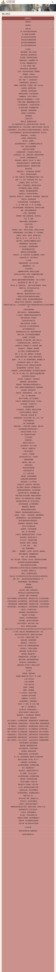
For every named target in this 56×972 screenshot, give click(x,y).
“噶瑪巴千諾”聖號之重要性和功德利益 (29, 296)
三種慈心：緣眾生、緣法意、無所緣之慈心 (28, 235)
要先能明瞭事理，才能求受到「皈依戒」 (28, 368)
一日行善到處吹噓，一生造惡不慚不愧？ (28, 105)
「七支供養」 (29, 260)
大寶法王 (46, 917)
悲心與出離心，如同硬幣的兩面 (28, 246)
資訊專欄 (46, 920)
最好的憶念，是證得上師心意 (28, 537)
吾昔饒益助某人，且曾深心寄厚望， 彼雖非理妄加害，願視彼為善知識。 (28, 734)
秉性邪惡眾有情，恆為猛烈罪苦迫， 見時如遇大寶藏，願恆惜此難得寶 (28, 723)
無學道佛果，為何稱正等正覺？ (28, 651)
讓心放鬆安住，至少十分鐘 (28, 445)
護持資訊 (51, 915)
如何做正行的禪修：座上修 (28, 431)
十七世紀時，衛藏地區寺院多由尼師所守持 (28, 315)
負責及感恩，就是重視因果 (28, 110)
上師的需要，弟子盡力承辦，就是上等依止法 (28, 340)
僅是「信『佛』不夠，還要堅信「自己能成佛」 (28, 354)
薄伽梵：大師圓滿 (28, 687)
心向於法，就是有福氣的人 (28, 812)
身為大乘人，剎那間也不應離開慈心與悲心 (28, 241)
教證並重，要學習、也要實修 (28, 543)
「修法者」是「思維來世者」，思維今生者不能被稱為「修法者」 (29, 285)
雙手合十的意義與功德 (28, 526)
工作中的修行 (29, 437)
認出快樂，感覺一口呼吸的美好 (28, 590)
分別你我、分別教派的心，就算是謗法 (28, 379)
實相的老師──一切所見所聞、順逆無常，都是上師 (28, 426)
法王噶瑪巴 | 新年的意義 (29, 695)
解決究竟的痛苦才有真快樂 (28, 565)
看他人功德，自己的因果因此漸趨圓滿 (28, 334)
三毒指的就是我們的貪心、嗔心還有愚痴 (28, 490)
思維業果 (28, 584)
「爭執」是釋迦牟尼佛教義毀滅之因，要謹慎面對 (28, 387)
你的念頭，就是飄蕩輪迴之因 (28, 157)
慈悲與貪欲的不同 (28, 470)
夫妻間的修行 (29, 440)
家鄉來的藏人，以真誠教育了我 (28, 60)
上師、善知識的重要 (28, 423)
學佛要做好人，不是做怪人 (28, 135)
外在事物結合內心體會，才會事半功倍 (28, 343)
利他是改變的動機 (28, 406)
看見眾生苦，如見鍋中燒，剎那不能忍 (28, 484)
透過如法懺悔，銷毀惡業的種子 (28, 221)
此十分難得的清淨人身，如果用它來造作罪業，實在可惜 (28, 124)
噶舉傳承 (51, 920)
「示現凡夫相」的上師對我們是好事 (28, 326)
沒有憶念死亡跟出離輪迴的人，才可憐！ (28, 99)
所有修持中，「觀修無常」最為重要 (28, 348)
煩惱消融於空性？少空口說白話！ (28, 809)
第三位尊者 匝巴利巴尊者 (28, 37)
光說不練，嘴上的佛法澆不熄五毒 (28, 823)
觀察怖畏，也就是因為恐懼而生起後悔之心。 (28, 512)
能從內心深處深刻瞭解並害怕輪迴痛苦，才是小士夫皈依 (28, 280)
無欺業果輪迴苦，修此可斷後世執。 (28, 581)
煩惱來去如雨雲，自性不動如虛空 (28, 93)
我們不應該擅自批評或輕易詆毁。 (28, 520)
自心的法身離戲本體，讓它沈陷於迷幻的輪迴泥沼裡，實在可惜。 (29, 132)
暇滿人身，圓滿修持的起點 (28, 121)
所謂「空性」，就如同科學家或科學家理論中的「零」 (28, 579)
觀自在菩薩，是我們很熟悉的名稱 (28, 659)
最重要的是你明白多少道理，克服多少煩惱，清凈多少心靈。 (28, 806)
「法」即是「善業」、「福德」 (28, 545)
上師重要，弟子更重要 (28, 337)
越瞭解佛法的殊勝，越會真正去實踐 (28, 271)
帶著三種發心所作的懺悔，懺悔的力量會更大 (28, 495)
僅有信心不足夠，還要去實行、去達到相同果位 (28, 302)
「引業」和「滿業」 (28, 218)
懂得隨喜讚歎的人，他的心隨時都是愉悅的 (28, 518)
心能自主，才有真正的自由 (28, 609)
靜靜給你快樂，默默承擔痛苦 (28, 68)
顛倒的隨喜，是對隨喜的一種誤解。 (28, 523)
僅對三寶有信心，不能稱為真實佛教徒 (28, 312)
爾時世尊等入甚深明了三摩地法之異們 (28, 665)
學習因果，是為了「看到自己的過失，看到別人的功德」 (28, 230)
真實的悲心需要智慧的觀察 (28, 252)
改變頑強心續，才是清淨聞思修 (28, 790)
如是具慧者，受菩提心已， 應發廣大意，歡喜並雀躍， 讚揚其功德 (28, 196)
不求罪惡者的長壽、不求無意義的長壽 (28, 202)
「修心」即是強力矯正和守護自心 (28, 77)
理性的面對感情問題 (28, 468)
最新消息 (51, 912)
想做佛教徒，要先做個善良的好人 (28, 612)
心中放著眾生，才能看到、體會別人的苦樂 (28, 409)
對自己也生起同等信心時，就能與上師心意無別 (28, 634)
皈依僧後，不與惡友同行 (28, 390)
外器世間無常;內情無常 (28, 376)
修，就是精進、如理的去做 (28, 718)
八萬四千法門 (29, 118)
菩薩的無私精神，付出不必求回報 (28, 263)
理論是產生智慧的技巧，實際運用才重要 (28, 163)
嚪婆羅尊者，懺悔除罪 (28, 506)
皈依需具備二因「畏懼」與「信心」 (28, 282)
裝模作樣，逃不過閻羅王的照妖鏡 (28, 820)
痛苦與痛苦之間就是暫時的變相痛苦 (28, 562)
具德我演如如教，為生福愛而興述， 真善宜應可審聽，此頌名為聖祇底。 (28, 601)
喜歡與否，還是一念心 (28, 462)
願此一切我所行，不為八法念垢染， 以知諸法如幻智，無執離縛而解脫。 (28, 740)
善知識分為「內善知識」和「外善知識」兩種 (28, 345)
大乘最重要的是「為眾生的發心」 (28, 243)
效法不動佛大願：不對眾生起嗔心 (28, 748)
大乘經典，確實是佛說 (28, 673)
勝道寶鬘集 (28, 116)
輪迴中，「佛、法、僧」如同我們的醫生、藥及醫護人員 (28, 359)
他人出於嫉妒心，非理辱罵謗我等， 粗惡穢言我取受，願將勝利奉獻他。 (28, 720)
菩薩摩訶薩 (28, 668)
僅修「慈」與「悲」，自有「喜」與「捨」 (28, 238)
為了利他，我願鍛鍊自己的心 (28, 63)
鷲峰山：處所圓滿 (28, 690)
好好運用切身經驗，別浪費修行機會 (28, 765)
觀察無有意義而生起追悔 (28, 509)
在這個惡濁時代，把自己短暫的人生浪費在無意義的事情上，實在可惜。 (29, 130)
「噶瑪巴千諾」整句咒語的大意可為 (28, 288)
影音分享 (40, 923)
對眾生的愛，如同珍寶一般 (28, 415)
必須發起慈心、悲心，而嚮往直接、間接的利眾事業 (28, 155)
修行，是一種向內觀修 (28, 395)
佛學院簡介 (40, 913)
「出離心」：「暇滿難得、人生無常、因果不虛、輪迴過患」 (28, 551)
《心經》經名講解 (28, 681)
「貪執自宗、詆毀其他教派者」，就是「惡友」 (28, 393)
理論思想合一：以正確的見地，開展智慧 (28, 171)
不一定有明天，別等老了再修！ (28, 693)
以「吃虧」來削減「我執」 (28, 66)
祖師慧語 (28, 25)
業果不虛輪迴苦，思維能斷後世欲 (28, 554)
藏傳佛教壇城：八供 (28, 266)
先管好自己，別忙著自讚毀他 (28, 801)
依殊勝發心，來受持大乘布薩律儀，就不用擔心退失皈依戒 (29, 370)
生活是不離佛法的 (28, 420)
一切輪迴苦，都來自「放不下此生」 (28, 182)
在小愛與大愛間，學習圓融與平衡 (28, 107)
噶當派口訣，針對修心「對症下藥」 (28, 784)
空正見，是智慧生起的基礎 (28, 174)
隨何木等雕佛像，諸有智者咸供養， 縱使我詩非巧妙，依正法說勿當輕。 (28, 598)
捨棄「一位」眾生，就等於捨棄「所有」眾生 (28, 180)
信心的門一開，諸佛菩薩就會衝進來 (28, 645)
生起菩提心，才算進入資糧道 (28, 648)
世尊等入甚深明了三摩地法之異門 (28, 712)
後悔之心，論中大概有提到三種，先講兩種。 (28, 498)
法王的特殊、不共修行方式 (28, 404)
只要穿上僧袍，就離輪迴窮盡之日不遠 (28, 102)
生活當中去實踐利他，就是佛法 (28, 412)
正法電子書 (28, 827)
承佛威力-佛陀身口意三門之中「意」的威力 (28, 676)
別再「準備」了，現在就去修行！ (28, 80)
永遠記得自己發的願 (28, 149)
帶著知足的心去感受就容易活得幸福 (28, 593)
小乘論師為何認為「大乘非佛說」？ (28, 656)
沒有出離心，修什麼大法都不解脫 (28, 620)
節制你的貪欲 (29, 465)
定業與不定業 (29, 224)
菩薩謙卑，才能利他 (28, 74)
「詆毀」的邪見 (28, 227)
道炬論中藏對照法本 (28, 834)
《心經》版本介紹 (28, 684)
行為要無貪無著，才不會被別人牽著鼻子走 (28, 152)
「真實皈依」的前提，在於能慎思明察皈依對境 (28, 299)
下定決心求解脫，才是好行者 (28, 781)
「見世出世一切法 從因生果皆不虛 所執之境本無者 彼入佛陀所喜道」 (28, 576)
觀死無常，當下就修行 (28, 615)
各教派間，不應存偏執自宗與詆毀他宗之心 (28, 384)
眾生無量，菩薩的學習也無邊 (28, 57)
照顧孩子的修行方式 (28, 443)
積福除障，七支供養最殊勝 (28, 529)
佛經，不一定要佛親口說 (28, 706)
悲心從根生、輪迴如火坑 (28, 570)
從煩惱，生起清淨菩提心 (28, 113)
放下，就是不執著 (28, 473)
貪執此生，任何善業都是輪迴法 (28, 618)
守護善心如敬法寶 (28, 277)
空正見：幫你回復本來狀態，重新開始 (28, 71)
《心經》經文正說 (28, 679)
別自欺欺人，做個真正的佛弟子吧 (28, 770)
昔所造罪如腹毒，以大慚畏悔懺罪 (28, 504)
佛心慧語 (46, 912)
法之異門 (28, 670)
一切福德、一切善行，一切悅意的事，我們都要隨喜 (28, 515)
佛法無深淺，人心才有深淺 (28, 481)
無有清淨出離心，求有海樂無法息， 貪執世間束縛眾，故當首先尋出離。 (28, 606)
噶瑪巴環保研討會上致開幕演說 (28, 831)
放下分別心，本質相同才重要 (28, 540)
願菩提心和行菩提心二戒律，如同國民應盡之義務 (28, 274)
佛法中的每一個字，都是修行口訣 (28, 798)
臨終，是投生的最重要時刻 (28, 210)
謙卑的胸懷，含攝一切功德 (28, 52)
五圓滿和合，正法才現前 (28, 698)
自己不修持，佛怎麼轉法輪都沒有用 (28, 351)
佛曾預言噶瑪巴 (28, 291)
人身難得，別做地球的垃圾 (28, 138)
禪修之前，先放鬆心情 (28, 448)
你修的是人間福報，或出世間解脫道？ (28, 818)
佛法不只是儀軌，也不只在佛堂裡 (28, 398)
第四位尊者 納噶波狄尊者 (28, 40)
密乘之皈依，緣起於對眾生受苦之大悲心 (28, 293)
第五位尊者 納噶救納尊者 (28, 42)
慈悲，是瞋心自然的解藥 (28, 146)
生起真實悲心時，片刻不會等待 (28, 257)
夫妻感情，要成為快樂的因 (28, 476)
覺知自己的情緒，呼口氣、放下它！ (28, 759)
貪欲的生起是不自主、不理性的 (28, 456)
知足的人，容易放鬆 (28, 454)
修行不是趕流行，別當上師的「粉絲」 (28, 623)
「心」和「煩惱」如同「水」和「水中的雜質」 (28, 205)
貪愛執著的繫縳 (28, 459)
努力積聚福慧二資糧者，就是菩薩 (28, 188)
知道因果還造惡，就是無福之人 (28, 82)
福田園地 (46, 923)
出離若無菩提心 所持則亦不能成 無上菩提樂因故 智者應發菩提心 (29, 568)
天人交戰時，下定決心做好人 (28, 773)
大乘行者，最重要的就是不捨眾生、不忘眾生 (28, 401)
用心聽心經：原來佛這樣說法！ (28, 662)
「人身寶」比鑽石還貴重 (28, 213)
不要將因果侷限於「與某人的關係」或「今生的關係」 (28, 232)
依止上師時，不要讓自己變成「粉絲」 (28, 637)
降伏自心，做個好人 (28, 141)
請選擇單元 (28, 18)
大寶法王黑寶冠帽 (28, 309)
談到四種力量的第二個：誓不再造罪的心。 (28, 501)
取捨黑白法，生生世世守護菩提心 (28, 193)
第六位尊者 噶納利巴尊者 (28, 45)
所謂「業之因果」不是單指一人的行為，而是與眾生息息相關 (28, 559)
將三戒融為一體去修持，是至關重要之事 (28, 487)
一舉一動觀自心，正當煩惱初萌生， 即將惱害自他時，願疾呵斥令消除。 (28, 726)
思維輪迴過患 (29, 587)
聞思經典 (28, 22)
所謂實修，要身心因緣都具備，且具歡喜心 (28, 216)
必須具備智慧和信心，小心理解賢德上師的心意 (28, 143)
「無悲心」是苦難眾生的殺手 (28, 573)
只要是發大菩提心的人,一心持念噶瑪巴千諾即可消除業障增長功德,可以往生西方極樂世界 (28, 306)
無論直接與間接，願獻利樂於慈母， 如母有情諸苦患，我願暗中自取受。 (28, 737)
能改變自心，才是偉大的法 (28, 643)
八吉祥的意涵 (29, 268)
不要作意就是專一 (28, 451)
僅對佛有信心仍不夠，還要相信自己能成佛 (28, 365)
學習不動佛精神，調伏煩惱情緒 (28, 743)
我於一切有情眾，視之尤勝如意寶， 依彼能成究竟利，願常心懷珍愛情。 (28, 731)
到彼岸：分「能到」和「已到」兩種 (28, 704)
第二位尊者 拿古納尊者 (28, 34)
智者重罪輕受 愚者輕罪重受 (29, 479)
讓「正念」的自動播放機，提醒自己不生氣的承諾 (28, 756)
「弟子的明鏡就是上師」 (28, 329)
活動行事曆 (40, 918)
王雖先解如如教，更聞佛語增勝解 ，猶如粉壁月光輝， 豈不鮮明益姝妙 (28, 604)
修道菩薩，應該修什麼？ (28, 654)
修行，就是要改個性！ (28, 768)
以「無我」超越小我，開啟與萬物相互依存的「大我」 (28, 177)
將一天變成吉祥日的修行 (28, 434)
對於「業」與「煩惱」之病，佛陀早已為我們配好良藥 (28, 373)
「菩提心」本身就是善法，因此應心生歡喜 (28, 185)
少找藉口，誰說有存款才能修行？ (28, 804)
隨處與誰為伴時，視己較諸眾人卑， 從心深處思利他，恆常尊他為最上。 (28, 729)
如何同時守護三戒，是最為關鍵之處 (28, 493)
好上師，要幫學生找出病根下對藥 (28, 787)
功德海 (50, 917)
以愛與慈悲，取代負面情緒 (28, 91)
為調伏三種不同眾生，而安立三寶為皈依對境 (28, 357)
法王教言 (28, 49)
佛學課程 (46, 915)
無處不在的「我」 (28, 795)
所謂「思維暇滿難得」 (28, 548)
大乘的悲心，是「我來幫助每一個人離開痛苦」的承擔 (28, 255)
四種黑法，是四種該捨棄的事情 (28, 191)
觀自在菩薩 (28, 168)
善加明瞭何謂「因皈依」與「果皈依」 (28, 362)
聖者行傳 (28, 29)
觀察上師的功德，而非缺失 (28, 318)
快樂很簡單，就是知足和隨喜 (28, 381)
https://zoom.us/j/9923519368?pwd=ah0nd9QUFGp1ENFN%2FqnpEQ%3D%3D (28, 629)
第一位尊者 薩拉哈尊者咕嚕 (29, 31)
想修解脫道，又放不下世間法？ (28, 96)
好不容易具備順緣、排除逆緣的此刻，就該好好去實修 (28, 207)
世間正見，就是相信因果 (28, 199)
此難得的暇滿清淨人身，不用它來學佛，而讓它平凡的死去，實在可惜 (28, 127)
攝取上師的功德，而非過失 (28, 323)
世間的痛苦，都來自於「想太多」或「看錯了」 (28, 160)
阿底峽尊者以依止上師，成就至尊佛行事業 (28, 332)
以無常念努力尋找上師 (28, 320)
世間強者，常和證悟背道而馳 (28, 779)
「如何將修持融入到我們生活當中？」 (28, 429)
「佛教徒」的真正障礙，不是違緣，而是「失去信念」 (28, 85)
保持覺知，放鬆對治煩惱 (28, 751)
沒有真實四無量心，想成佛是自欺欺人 (28, 793)
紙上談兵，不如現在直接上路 (28, 815)
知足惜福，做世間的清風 (28, 88)
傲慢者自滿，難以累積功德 (28, 55)
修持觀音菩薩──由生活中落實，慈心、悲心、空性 (28, 418)
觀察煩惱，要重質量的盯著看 (28, 745)
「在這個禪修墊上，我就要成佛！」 (28, 701)
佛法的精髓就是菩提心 (28, 249)
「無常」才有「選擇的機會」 (28, 556)
